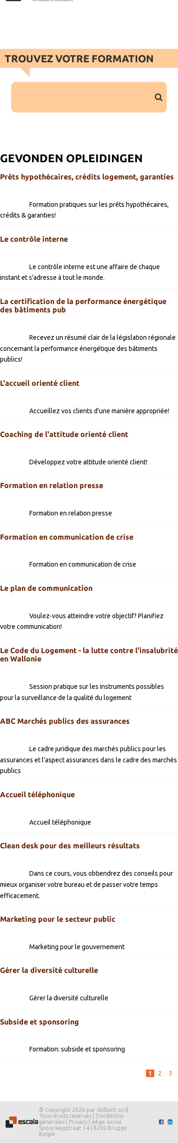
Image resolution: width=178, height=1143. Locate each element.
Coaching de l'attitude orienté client (64, 434)
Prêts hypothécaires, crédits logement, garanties (87, 176)
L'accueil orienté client (39, 383)
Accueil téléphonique (37, 794)
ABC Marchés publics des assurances (65, 721)
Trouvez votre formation (79, 58)
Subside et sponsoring (39, 1021)
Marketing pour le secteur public (57, 919)
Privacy (78, 1122)
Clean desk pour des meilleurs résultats (70, 845)
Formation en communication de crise (66, 537)
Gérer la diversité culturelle (49, 970)
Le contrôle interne (34, 239)
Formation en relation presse (51, 485)
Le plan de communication (46, 588)
